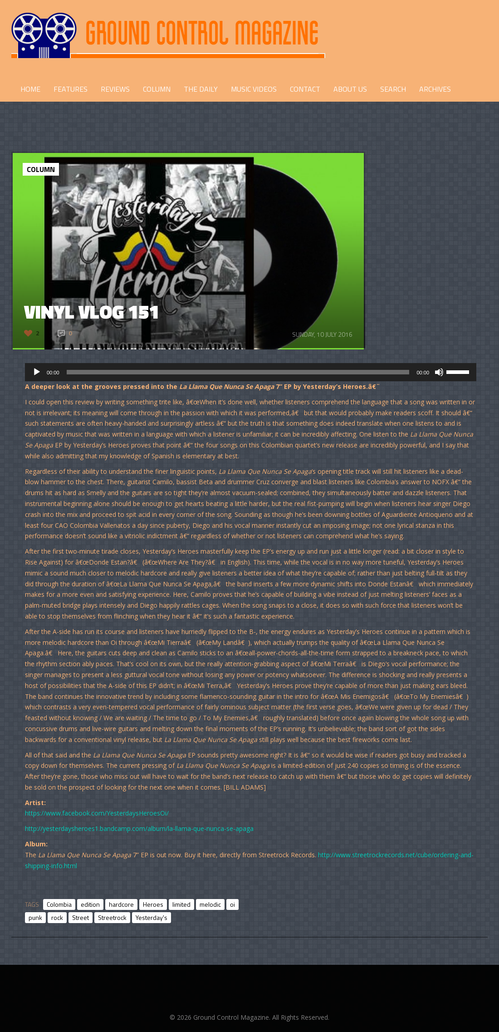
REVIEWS (115, 89)
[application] (250, 372)
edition (90, 904)
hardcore (121, 904)
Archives (435, 89)
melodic (210, 904)
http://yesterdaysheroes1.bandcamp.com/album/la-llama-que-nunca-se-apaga (139, 828)
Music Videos (254, 89)
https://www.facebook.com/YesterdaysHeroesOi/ (97, 813)
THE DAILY (201, 89)
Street (80, 917)
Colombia (59, 904)
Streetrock (112, 917)
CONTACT (305, 89)
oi (232, 904)
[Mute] (439, 372)
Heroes (153, 904)
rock (57, 917)
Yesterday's (151, 917)
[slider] (238, 372)
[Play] (36, 372)
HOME (30, 89)
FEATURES (71, 89)
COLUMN (157, 89)
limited (181, 904)
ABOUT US (350, 89)
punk (35, 917)
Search (393, 89)
